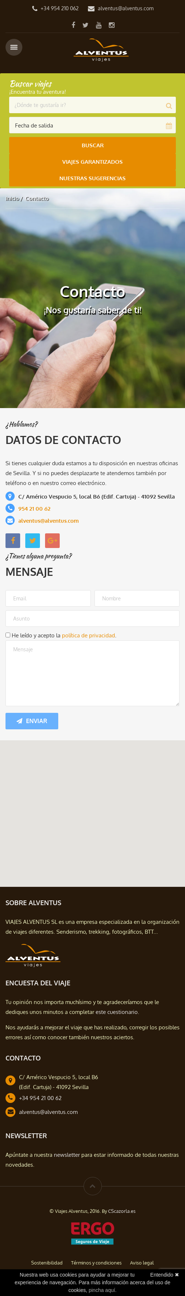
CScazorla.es (122, 1211)
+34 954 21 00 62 (40, 1098)
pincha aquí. (102, 1290)
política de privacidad (88, 635)
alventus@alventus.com (125, 8)
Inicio (12, 198)
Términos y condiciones (96, 1263)
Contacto (37, 198)
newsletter (67, 1154)
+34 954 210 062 (60, 8)
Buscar (93, 145)
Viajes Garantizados (92, 161)
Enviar (31, 721)
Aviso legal (142, 1263)
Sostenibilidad (47, 1263)
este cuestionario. (117, 1011)
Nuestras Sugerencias (92, 178)
